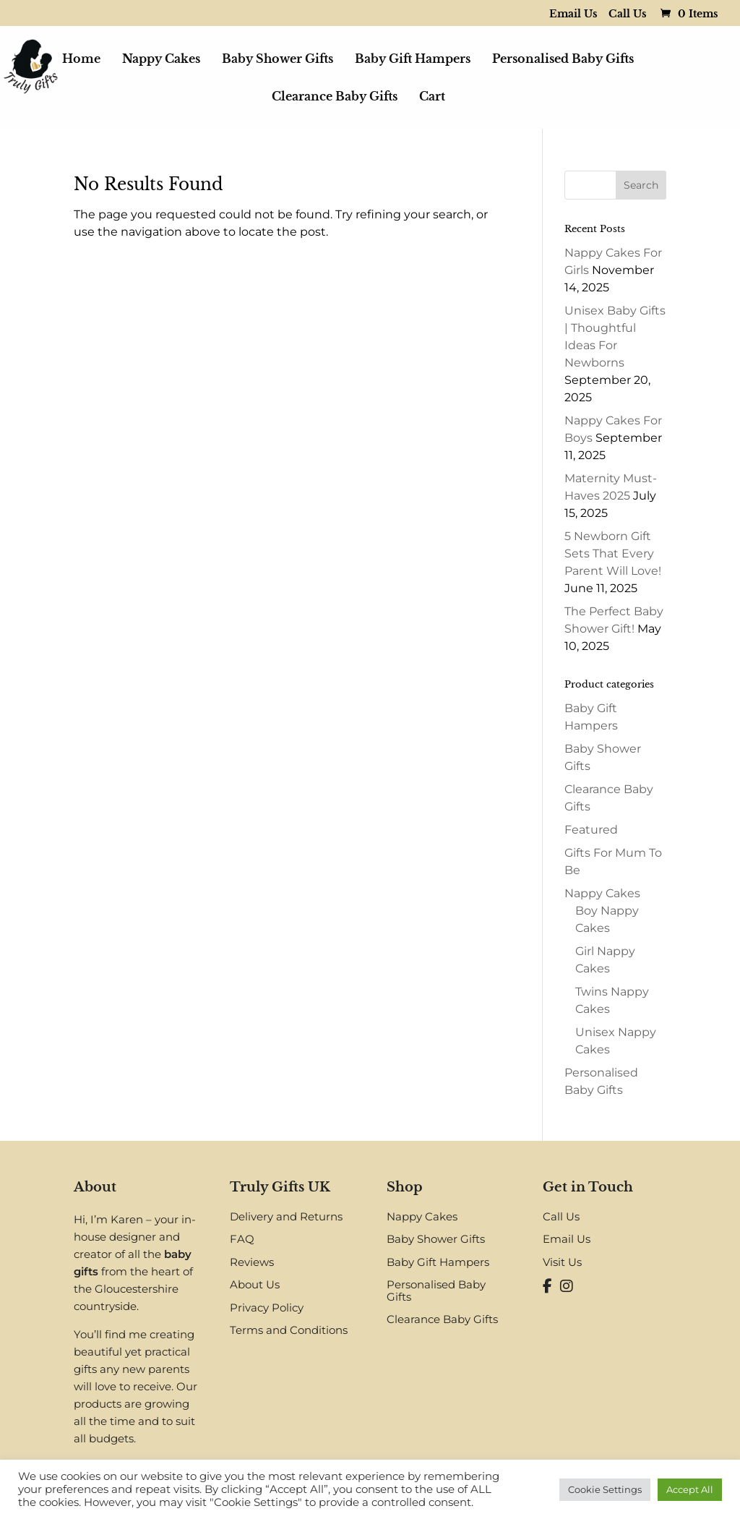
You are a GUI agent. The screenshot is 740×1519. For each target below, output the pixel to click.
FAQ (242, 1239)
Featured (591, 829)
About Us (255, 1284)
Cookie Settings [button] (605, 1489)
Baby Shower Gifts (277, 60)
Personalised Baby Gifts (563, 60)
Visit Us (562, 1262)
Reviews (252, 1262)
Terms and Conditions (289, 1330)
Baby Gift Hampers (412, 60)
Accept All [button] (689, 1489)
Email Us (573, 14)
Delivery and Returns (286, 1216)
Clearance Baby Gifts (334, 97)
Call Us (627, 14)
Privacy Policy (267, 1307)
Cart (432, 97)
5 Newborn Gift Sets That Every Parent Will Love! (612, 553)
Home (81, 60)
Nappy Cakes (161, 60)
